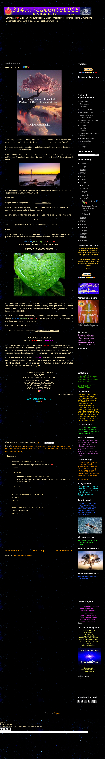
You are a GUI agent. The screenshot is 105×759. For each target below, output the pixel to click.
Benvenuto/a (84, 104)
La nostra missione (86, 109)
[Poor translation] (7, 729)
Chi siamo (83, 107)
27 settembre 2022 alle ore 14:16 (31, 462)
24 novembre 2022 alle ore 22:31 (31, 494)
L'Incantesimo (85, 144)
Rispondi (15, 468)
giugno (85, 192)
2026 (82, 163)
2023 (82, 173)
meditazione (49, 448)
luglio (84, 189)
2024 (82, 170)
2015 (82, 231)
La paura (83, 125)
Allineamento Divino (87, 138)
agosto (84, 185)
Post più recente (13, 550)
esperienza (9, 448)
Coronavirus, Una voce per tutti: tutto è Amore (90, 208)
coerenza (49, 446)
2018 (82, 221)
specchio (13, 451)
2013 (82, 237)
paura (7, 451)
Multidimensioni (85, 141)
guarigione (33, 448)
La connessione (85, 118)
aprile (84, 195)
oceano (62, 448)
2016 (82, 227)
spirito (20, 451)
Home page (39, 550)
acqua (15, 446)
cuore (68, 446)
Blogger (57, 713)
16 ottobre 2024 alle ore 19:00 (34, 507)
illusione (41, 448)
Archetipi (83, 128)
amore (42, 446)
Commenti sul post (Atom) (22, 556)
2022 (82, 176)
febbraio (85, 214)
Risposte (17, 472)
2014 (82, 234)
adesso (20, 446)
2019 (82, 218)
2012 (82, 240)
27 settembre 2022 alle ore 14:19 (37, 476)
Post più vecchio (64, 550)
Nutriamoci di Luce (86, 115)
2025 (82, 167)
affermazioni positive (31, 446)
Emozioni (83, 131)
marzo (84, 198)
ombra (68, 448)
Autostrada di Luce (86, 112)
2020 (82, 183)
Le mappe (83, 147)
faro (27, 448)
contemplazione (59, 446)
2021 (82, 179)
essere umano (19, 448)
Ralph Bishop (17, 507)
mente (56, 448)
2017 (82, 224)
